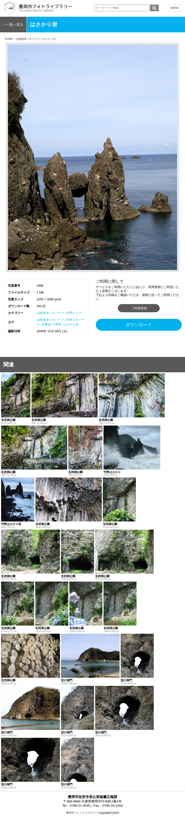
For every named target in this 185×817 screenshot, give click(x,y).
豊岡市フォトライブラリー (82, 812)
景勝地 (46, 324)
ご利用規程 (139, 308)
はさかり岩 (71, 324)
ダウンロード (139, 324)
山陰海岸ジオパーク (50, 313)
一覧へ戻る (14, 24)
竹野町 (57, 324)
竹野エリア (73, 313)
